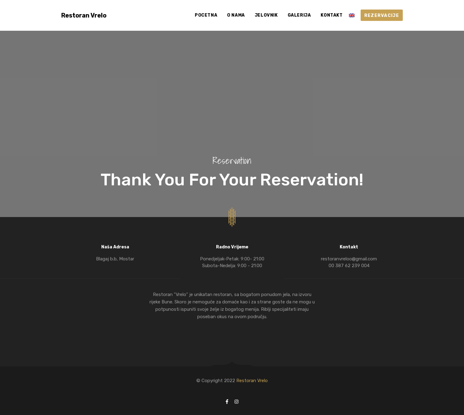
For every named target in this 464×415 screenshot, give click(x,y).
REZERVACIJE (381, 15)
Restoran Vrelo (252, 380)
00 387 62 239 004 (349, 265)
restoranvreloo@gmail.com (349, 259)
